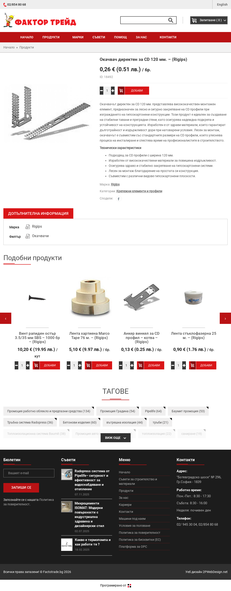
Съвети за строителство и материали (138, 481)
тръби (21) (160, 422)
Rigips (115, 184)
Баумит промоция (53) (188, 411)
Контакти (168, 37)
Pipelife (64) (153, 411)
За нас (143, 37)
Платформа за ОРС (133, 546)
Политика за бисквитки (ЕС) (140, 539)
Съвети (98, 37)
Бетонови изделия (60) (80, 422)
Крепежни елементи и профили (139, 191)
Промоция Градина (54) (117, 411)
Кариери (125, 504)
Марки (77, 37)
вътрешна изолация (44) (124, 422)
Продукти (52, 37)
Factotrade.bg (53, 572)
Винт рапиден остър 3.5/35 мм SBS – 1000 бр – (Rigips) (37, 337)
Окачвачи (40, 236)
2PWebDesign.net (215, 572)
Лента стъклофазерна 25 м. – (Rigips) (193, 335)
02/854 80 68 (16, 4)
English (222, 4)
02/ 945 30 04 (187, 524)
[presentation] (5, 318)
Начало (26, 37)
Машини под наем (132, 518)
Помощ (120, 37)
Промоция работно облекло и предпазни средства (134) (48, 411)
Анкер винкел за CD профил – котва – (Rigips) (141, 337)
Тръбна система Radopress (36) (30, 422)
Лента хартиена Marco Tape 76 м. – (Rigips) (89, 335)
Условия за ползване (134, 525)
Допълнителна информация (38, 213)
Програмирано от (115, 585)
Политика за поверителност (139, 532)
